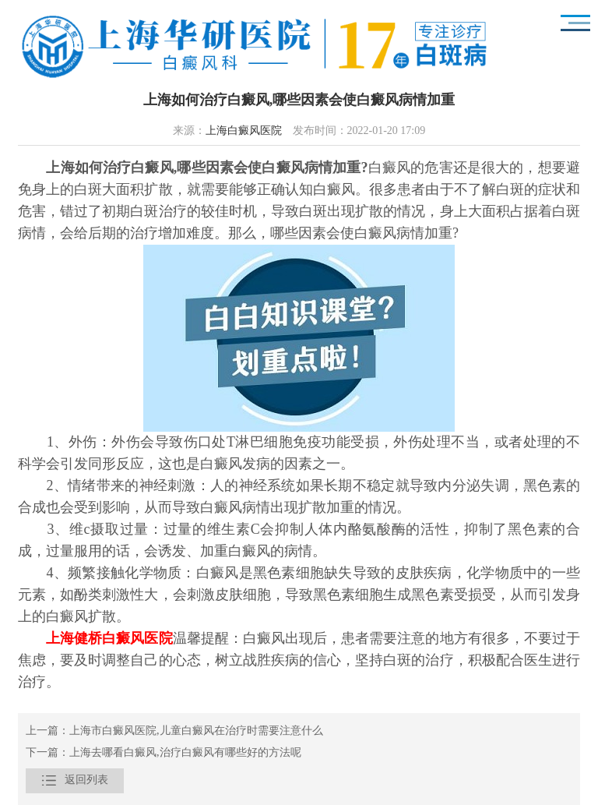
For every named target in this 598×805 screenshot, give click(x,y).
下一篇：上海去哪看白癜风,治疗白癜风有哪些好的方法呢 (163, 753)
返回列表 (74, 780)
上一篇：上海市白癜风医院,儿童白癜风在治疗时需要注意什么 (174, 731)
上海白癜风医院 (244, 131)
